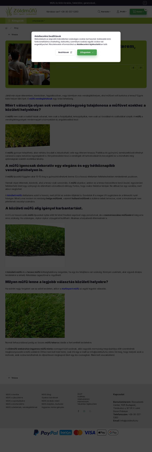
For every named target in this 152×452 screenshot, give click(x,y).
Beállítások (63, 52)
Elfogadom (85, 52)
